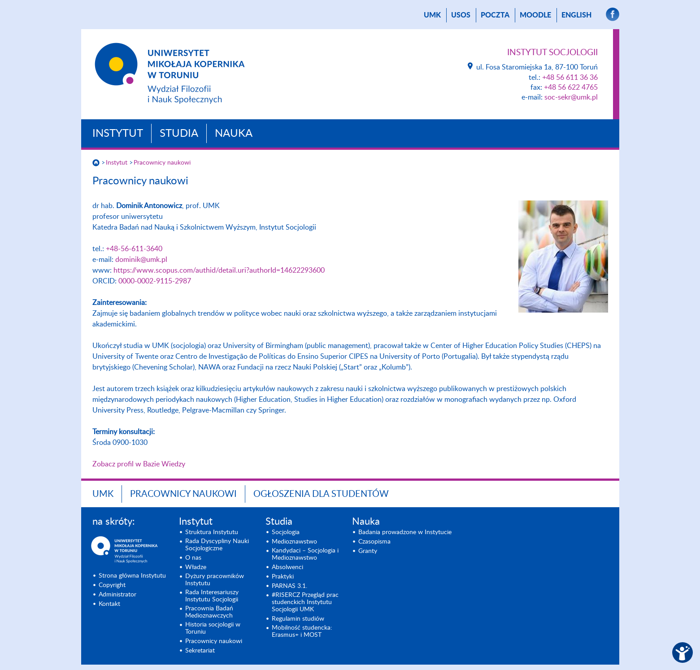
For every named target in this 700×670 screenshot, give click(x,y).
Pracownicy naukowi (162, 163)
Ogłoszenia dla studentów (321, 494)
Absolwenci (287, 567)
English (576, 15)
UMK (432, 15)
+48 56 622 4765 (571, 87)
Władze (195, 567)
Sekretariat (200, 651)
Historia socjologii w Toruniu (212, 628)
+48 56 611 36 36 (570, 77)
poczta (495, 15)
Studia (179, 133)
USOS (460, 15)
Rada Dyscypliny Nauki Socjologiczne (217, 545)
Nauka (233, 133)
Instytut (117, 133)
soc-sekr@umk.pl (571, 97)
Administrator (117, 595)
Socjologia (286, 532)
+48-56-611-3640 (134, 248)
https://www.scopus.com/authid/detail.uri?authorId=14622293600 (219, 270)
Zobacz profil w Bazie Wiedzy (138, 464)
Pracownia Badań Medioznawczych (209, 612)
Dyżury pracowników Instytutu (214, 580)
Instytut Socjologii (552, 52)
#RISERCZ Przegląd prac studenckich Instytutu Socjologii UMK (305, 602)
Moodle (535, 15)
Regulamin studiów (298, 619)
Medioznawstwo (294, 542)
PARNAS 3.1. (289, 586)
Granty (367, 551)
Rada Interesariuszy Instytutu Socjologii (212, 596)
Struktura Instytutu (211, 532)
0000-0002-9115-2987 (154, 281)
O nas (193, 558)
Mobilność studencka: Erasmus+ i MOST (302, 631)
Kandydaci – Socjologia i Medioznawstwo (305, 554)
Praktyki (283, 577)
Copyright (112, 585)
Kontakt (109, 604)
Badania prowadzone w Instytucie (405, 532)
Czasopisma (374, 542)
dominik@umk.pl (141, 259)
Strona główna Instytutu (132, 576)
